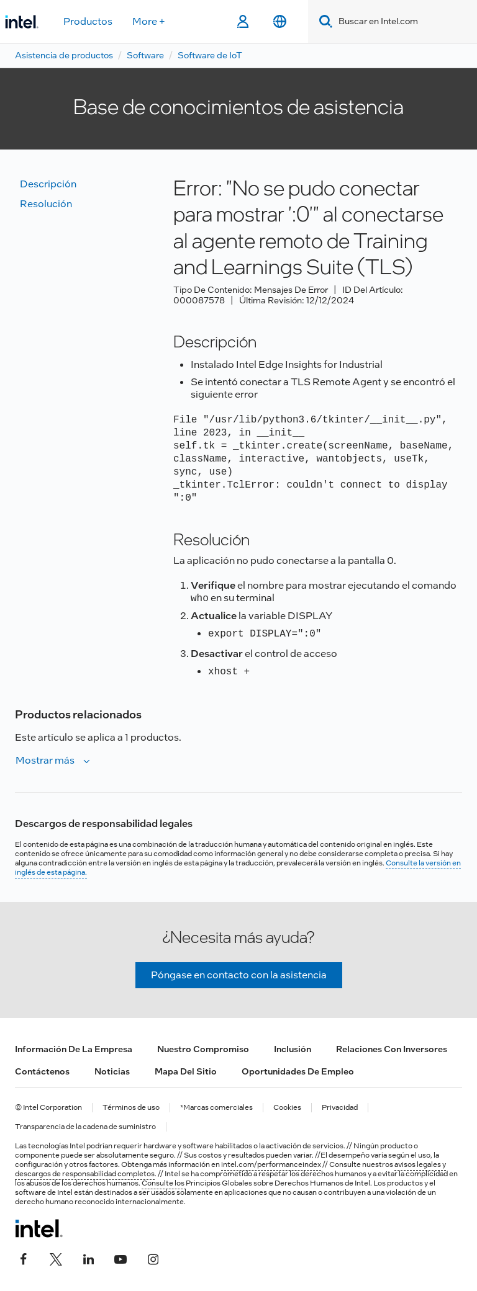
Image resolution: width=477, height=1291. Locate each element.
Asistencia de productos (64, 55)
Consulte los (164, 1183)
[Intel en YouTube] (120, 1258)
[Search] (323, 21)
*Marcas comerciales (216, 1107)
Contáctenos (42, 1071)
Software (145, 55)
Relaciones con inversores (391, 1049)
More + (148, 21)
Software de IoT (210, 55)
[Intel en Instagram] (152, 1258)
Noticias (112, 1071)
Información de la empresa (73, 1049)
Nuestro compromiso (203, 1049)
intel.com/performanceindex (271, 1164)
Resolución (46, 203)
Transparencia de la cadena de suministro (85, 1127)
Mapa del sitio (186, 1071)
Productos (87, 21)
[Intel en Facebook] (23, 1258)
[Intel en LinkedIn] (88, 1258)
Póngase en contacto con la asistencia (239, 974)
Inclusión (292, 1049)
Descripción (48, 183)
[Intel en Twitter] (56, 1258)
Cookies (287, 1107)
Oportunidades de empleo (298, 1071)
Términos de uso (131, 1107)
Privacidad (340, 1107)
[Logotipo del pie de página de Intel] (39, 1228)
